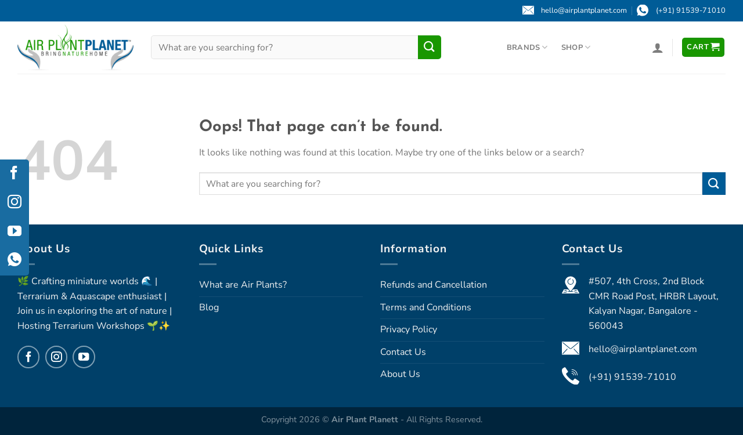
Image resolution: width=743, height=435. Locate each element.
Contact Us (403, 352)
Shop (575, 47)
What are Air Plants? (243, 284)
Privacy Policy (408, 329)
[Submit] (429, 47)
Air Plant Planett (366, 419)
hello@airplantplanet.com (643, 349)
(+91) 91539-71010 (632, 377)
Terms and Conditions (425, 307)
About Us (400, 374)
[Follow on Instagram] (56, 357)
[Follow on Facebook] (28, 357)
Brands (527, 47)
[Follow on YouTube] (84, 357)
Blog (209, 307)
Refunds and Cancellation (433, 284)
